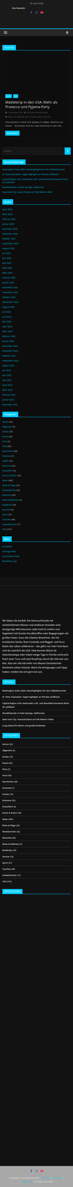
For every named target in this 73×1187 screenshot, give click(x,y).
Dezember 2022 (10, 404)
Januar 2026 (8, 224)
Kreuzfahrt (7, 470)
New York (42, 116)
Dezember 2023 (10, 346)
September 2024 (10, 302)
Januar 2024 (8, 341)
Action (5, 421)
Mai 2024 (6, 321)
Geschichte (7, 451)
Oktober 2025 (9, 238)
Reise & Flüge (9, 485)
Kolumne (6, 465)
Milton (27, 116)
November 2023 (10, 350)
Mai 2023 (6, 380)
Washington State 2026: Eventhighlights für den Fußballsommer (33, 169)
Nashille (34, 116)
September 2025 (10, 243)
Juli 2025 (6, 253)
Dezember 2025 (10, 228)
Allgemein (7, 426)
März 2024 (7, 331)
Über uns (45, 1178)
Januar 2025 (8, 282)
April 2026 (7, 209)
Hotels (5, 460)
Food (4, 446)
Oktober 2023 (9, 355)
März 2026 (7, 214)
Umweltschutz (9, 524)
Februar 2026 (8, 219)
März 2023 (7, 389)
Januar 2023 (8, 399)
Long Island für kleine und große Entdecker (24, 725)
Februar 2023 (8, 394)
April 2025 (7, 267)
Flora (4, 441)
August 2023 (8, 365)
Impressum (57, 1178)
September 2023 (10, 360)
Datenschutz (27, 1181)
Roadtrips (7, 504)
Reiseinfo (6, 495)
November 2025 (10, 233)
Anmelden (7, 546)
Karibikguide (19, 116)
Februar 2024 (8, 336)
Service (5, 509)
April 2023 (7, 385)
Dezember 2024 (10, 287)
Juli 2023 (6, 370)
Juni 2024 (6, 316)
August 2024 (8, 307)
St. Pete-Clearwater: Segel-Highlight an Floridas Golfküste (30, 174)
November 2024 (10, 292)
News (8, 96)
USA (15, 96)
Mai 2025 (6, 263)
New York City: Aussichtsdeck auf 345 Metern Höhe (27, 192)
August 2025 (8, 248)
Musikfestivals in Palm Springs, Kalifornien (23, 187)
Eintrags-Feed (9, 551)
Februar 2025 (8, 277)
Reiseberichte (9, 490)
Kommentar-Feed (10, 556)
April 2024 (7, 326)
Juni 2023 (6, 375)
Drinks (5, 431)
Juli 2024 (6, 311)
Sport (5, 514)
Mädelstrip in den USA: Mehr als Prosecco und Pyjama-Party (31, 104)
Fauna (5, 436)
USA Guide (30, 112)
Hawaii (10, 116)
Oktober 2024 (9, 297)
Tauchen (6, 519)
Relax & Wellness (10, 499)
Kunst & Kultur (9, 475)
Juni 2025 (6, 258)
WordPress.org (9, 561)
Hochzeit (6, 456)
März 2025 (7, 272)
